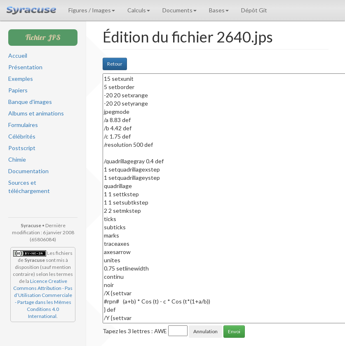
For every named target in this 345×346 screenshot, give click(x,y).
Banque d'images (30, 101)
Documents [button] (179, 10)
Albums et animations (36, 113)
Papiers (18, 90)
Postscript (21, 147)
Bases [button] (219, 10)
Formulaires (23, 124)
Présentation (25, 67)
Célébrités (21, 136)
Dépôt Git (254, 10)
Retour (114, 64)
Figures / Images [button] (91, 10)
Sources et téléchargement (29, 186)
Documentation (28, 170)
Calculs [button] (138, 10)
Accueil (17, 55)
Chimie (17, 159)
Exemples (20, 78)
